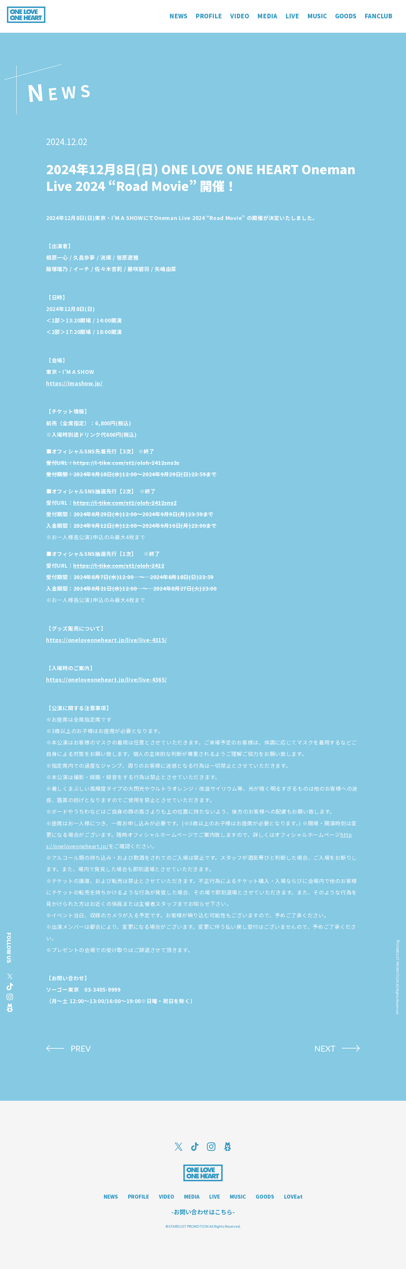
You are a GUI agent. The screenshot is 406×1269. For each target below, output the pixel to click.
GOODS (265, 1196)
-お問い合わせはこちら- (203, 1212)
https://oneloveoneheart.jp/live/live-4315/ (106, 640)
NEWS (111, 1196)
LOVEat (293, 1196)
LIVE (214, 1196)
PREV (81, 1048)
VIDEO (166, 1196)
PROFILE (138, 1196)
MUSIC (238, 1196)
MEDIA (191, 1196)
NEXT (324, 1048)
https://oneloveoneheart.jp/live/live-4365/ (106, 679)
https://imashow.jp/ (74, 383)
